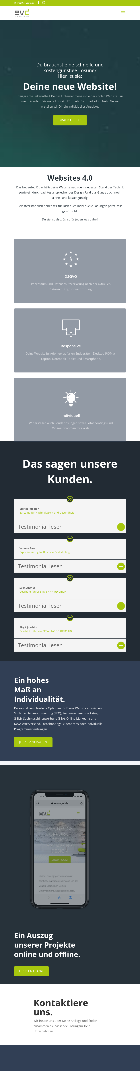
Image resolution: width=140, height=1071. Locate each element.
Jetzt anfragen (33, 742)
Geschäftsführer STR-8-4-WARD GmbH (43, 591)
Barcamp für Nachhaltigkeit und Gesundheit (47, 512)
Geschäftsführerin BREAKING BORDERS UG (46, 631)
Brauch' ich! (70, 121)
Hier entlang (31, 971)
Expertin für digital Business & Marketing (45, 552)
